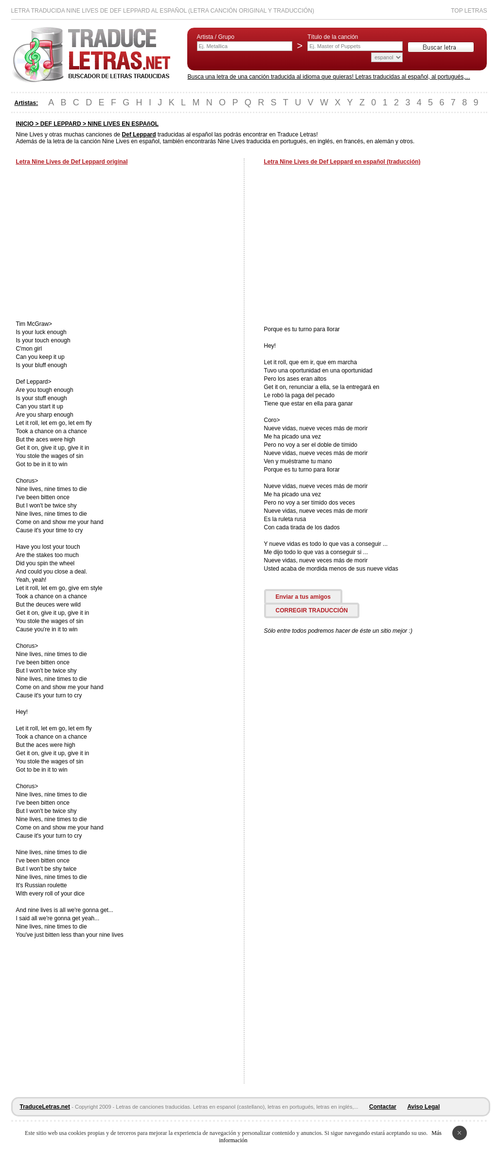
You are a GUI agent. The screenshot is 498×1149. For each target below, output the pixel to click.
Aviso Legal (423, 1106)
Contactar (382, 1106)
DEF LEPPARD (60, 123)
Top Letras (469, 10)
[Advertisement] (97, 244)
